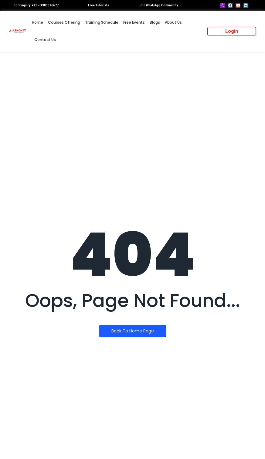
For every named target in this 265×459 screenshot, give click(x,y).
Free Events (134, 22)
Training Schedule (101, 22)
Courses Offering (64, 22)
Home (37, 22)
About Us (173, 22)
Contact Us (45, 39)
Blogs (155, 22)
